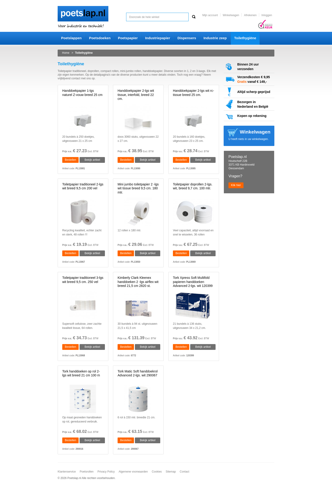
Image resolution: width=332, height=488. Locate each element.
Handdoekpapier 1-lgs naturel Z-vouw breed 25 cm (82, 93)
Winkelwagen (231, 15)
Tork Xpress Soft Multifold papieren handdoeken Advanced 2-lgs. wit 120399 (193, 282)
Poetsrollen (87, 471)
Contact (184, 471)
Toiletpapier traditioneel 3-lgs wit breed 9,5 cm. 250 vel (82, 280)
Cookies (157, 471)
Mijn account (210, 15)
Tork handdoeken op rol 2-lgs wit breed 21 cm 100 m (81, 373)
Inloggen (266, 15)
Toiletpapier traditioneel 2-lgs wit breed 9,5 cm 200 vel (82, 186)
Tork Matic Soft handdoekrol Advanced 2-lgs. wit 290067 (138, 373)
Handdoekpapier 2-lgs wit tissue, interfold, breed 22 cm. (136, 95)
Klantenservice (67, 471)
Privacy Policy (106, 471)
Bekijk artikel (92, 159)
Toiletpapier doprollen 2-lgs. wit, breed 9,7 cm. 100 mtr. (192, 186)
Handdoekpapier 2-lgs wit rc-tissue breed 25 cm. (193, 93)
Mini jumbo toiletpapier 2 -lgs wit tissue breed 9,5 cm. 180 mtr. (138, 188)
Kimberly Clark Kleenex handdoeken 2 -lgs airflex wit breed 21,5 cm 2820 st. (138, 282)
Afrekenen (250, 15)
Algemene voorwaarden (133, 471)
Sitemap (171, 471)
